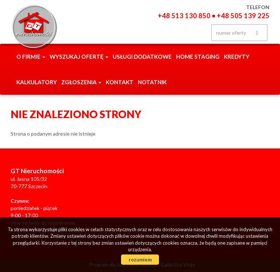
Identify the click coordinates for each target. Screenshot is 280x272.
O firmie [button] (30, 56)
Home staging (197, 56)
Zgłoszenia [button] (81, 82)
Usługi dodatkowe (142, 56)
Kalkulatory (36, 82)
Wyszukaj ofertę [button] (79, 56)
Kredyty (236, 56)
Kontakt (119, 82)
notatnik (152, 82)
